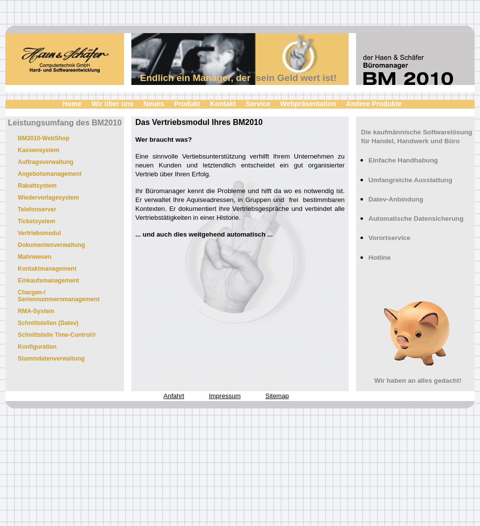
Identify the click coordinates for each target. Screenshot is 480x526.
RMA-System (36, 311)
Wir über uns (112, 104)
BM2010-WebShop (43, 138)
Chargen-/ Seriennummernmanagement (58, 296)
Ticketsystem (36, 221)
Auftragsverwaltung (46, 162)
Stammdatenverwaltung (51, 358)
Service (257, 104)
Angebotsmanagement (49, 173)
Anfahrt (173, 396)
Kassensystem (38, 150)
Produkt (187, 104)
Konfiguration (37, 346)
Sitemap (277, 396)
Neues (153, 104)
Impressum (224, 396)
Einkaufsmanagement (48, 280)
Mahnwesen (34, 256)
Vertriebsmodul (39, 233)
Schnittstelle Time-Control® (57, 334)
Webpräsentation (308, 104)
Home (71, 104)
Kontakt (223, 104)
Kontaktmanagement (47, 268)
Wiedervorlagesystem (48, 197)
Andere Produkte (374, 104)
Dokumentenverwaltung (51, 245)
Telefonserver (37, 209)
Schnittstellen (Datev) (48, 323)
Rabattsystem (37, 185)
